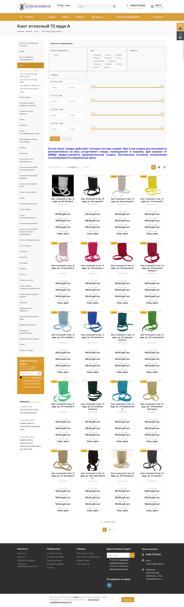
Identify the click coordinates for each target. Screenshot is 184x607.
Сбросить (66, 138)
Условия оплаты (54, 553)
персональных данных (32, 387)
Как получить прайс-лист (88, 556)
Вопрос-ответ (83, 560)
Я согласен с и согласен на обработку (32, 382)
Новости (21, 556)
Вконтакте (109, 585)
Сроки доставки (54, 560)
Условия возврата (55, 564)
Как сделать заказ (85, 553)
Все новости (36, 402)
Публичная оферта (26, 560)
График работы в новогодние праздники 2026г (30, 426)
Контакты (21, 553)
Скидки (50, 567)
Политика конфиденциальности (27, 565)
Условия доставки (55, 556)
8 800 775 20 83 (137, 5)
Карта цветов (83, 564)
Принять (128, 599)
